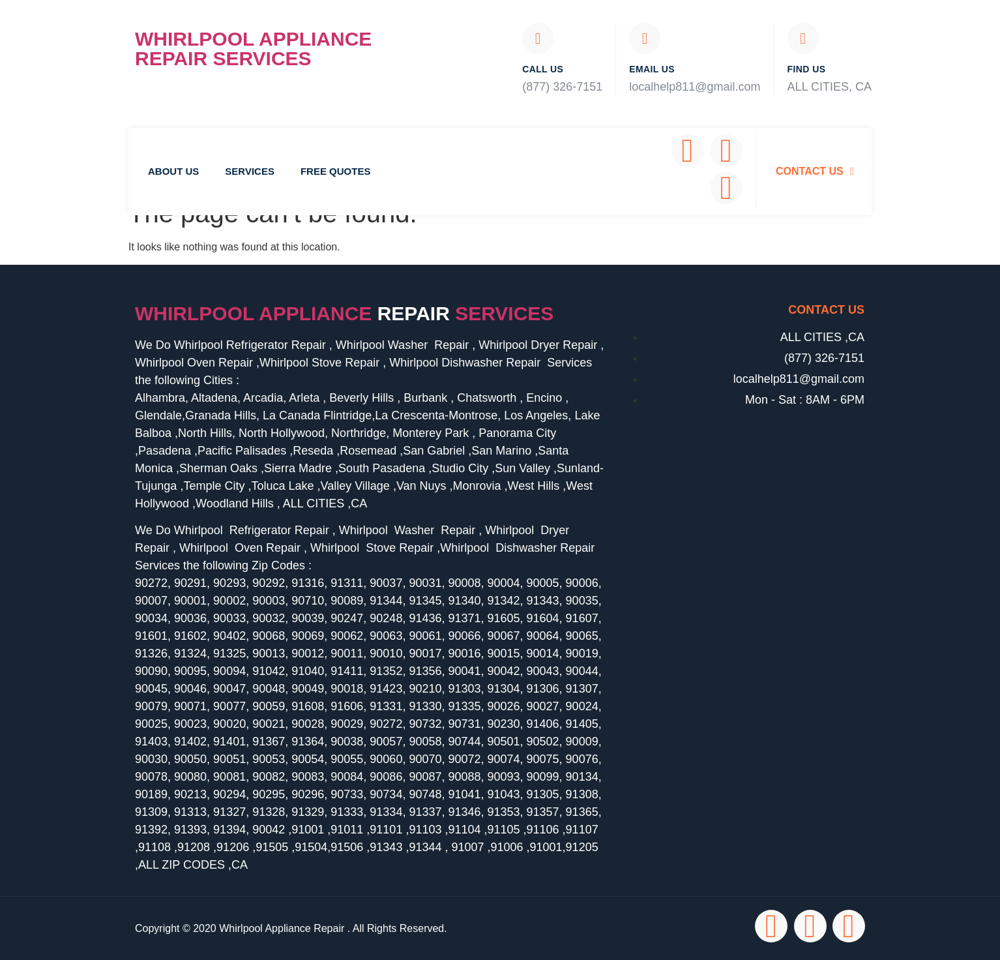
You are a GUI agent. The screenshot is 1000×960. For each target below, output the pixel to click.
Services (249, 171)
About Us (173, 171)
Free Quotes (336, 171)
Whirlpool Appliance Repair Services (253, 48)
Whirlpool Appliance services (344, 313)
